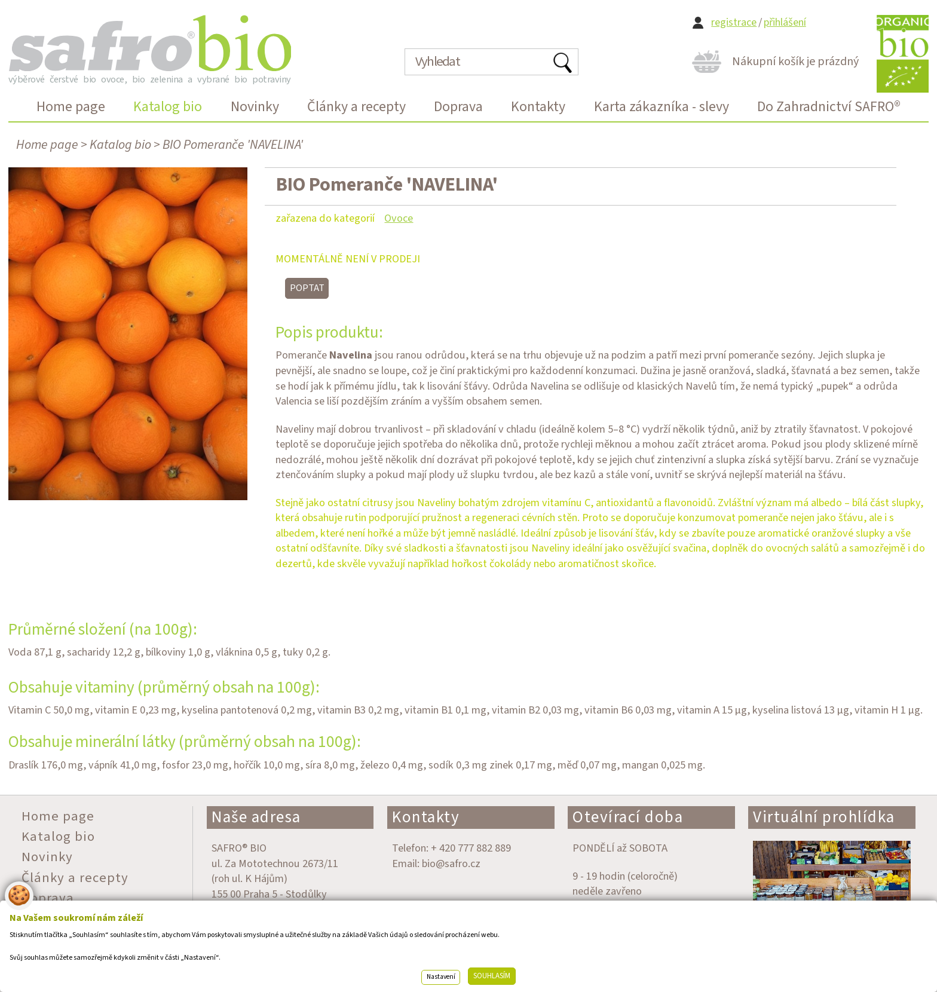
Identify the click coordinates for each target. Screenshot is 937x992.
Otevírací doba (627, 817)
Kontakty (426, 817)
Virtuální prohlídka (824, 817)
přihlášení (785, 22)
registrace (734, 22)
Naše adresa (256, 817)
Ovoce (398, 218)
